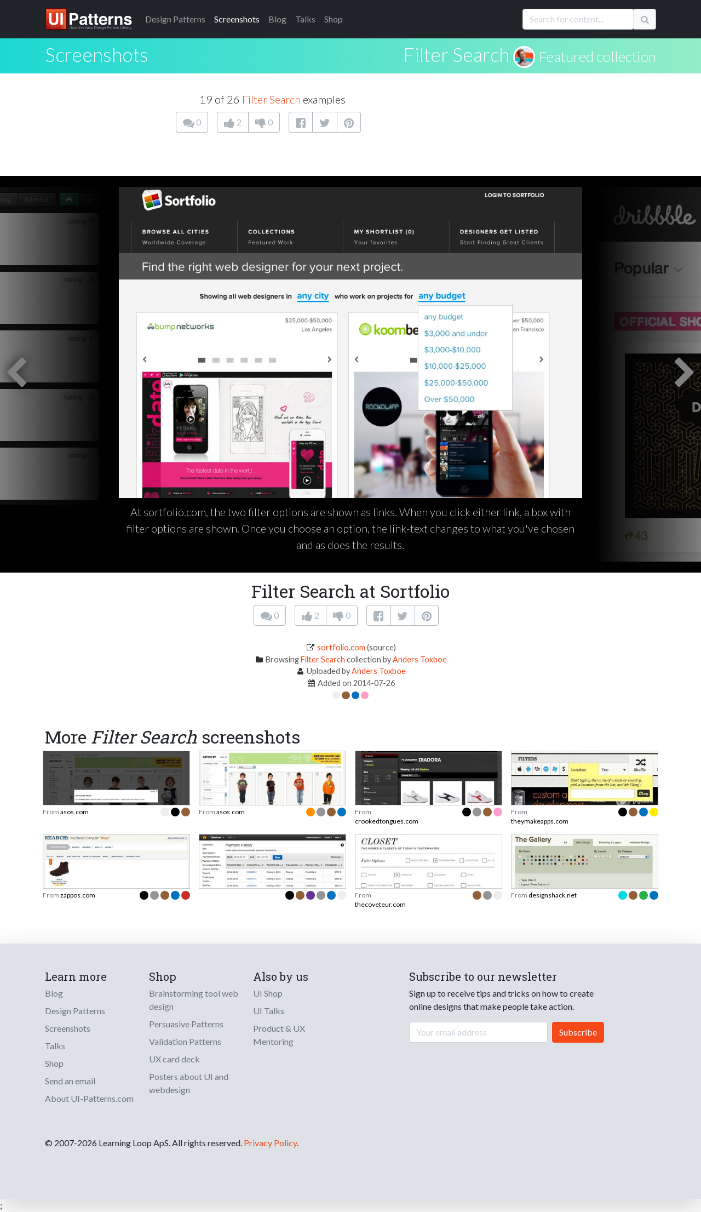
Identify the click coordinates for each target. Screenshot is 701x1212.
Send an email (70, 1081)
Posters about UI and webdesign (188, 1083)
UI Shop (268, 993)
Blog (277, 19)
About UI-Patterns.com (89, 1098)
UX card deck (174, 1059)
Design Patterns (75, 1010)
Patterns (175, 19)
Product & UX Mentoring (279, 1035)
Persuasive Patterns (186, 1024)
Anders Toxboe (420, 659)
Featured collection (597, 56)
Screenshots (237, 19)
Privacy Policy (270, 1142)
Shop (333, 19)
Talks (305, 19)
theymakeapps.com (539, 821)
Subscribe (578, 1032)
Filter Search (456, 54)
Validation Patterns (185, 1041)
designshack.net (552, 895)
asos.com (74, 812)
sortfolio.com (341, 647)
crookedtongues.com (386, 821)
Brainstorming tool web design (193, 999)
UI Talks (268, 1010)
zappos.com (77, 895)
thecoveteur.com (380, 904)
